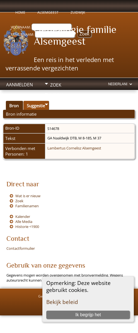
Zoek (55, 85)
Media (57, 95)
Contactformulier (20, 248)
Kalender (22, 216)
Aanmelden (19, 85)
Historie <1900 (27, 226)
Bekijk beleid (62, 301)
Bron (14, 105)
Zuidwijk (78, 12)
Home (20, 12)
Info (55, 106)
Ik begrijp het (88, 314)
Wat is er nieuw (27, 195)
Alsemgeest (48, 12)
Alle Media (23, 221)
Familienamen (27, 205)
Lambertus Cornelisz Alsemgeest (74, 148)
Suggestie (36, 105)
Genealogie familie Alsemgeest (75, 35)
